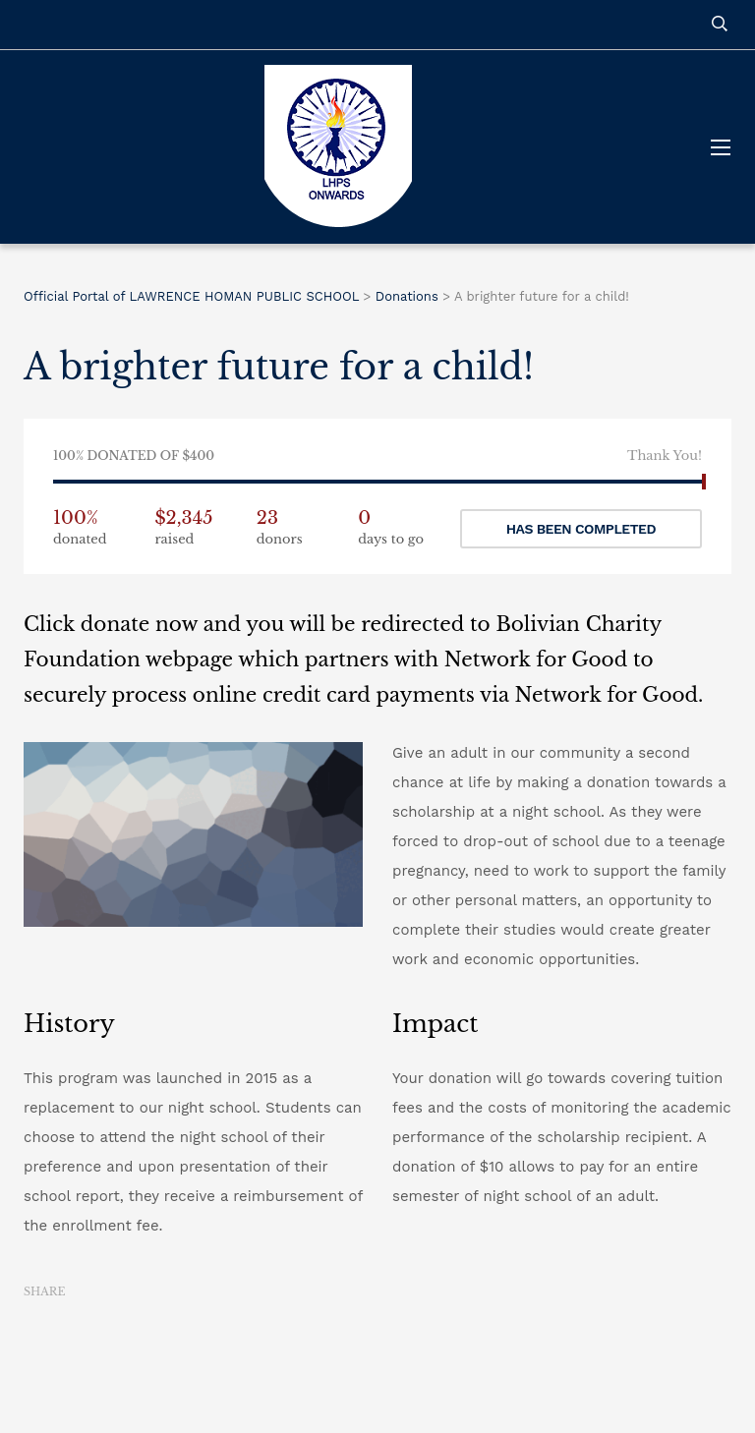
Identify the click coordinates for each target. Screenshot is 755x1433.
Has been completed (581, 529)
